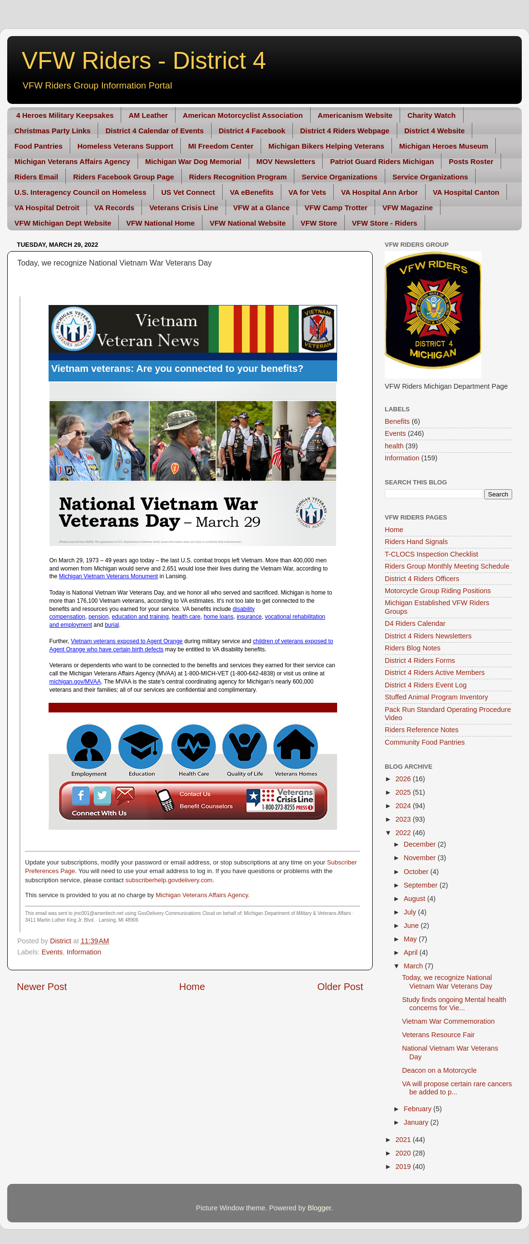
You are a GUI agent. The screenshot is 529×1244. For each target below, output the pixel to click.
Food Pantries (38, 146)
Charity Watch (431, 115)
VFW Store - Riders (384, 223)
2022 (404, 833)
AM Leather (148, 115)
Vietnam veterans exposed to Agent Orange (127, 641)
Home (192, 986)
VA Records (114, 207)
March (414, 966)
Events (52, 952)
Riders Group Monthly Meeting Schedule (447, 566)
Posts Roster (471, 161)
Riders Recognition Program (238, 177)
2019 (404, 1166)
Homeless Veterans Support (125, 146)
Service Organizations (340, 177)
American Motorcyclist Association (243, 115)
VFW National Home (160, 223)
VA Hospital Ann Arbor (379, 192)
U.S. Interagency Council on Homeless (80, 192)
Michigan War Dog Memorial (193, 161)
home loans (218, 616)
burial (112, 625)
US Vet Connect (188, 192)
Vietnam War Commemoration (448, 1021)
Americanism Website (355, 115)
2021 (404, 1139)
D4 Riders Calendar (415, 623)
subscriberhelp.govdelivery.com (169, 880)
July (411, 912)
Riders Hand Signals (416, 542)
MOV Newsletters (285, 161)
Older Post (340, 986)
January (417, 1122)
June (412, 925)
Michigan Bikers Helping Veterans (326, 146)
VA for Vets (307, 192)
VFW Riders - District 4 (144, 60)
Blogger (319, 1208)
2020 (404, 1153)
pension (98, 616)
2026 (404, 779)
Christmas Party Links (52, 131)
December (421, 844)
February (419, 1109)
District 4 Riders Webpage (345, 131)
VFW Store (319, 223)
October (417, 872)
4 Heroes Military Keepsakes (65, 115)
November (421, 858)
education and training (140, 616)
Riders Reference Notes (422, 730)
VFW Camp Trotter (335, 207)
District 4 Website (434, 131)
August (416, 898)
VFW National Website (248, 223)
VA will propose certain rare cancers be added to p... (457, 1088)
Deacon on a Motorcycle (439, 1070)
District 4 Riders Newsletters (428, 636)
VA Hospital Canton (466, 192)
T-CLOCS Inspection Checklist (431, 554)
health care (186, 616)
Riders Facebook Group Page (123, 177)
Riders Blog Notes (413, 648)
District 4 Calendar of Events (154, 131)
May (411, 939)
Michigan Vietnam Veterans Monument (108, 576)
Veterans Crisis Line (183, 207)
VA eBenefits (252, 192)
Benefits (397, 421)
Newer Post (42, 986)
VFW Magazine (407, 207)
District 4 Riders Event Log (425, 685)
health (394, 446)
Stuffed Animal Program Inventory (436, 697)
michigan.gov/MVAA (75, 681)
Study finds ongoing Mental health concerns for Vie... (454, 1004)
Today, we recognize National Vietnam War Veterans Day (447, 982)
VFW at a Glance (261, 207)
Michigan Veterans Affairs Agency (72, 161)
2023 (404, 819)
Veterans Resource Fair (438, 1035)
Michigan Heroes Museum (443, 146)
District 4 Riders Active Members (435, 672)
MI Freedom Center (220, 146)
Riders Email (36, 177)
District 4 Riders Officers (422, 579)
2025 (404, 792)
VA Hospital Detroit (46, 207)
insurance (249, 616)
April (412, 952)
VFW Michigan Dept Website (62, 223)
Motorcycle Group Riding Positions (438, 591)
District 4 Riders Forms (420, 660)
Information (83, 952)
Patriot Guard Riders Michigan (382, 161)
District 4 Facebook (252, 131)
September (422, 885)
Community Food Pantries (425, 742)
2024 (404, 806)
